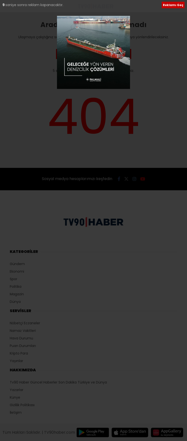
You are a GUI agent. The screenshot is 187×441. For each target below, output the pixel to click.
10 (4, 4)
